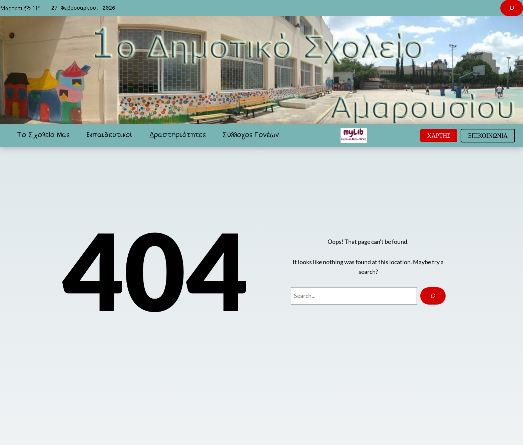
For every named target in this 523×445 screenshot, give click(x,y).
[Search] (433, 296)
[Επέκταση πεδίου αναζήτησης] (511, 8)
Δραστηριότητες (177, 135)
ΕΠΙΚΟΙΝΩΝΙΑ (488, 135)
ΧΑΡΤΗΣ (438, 135)
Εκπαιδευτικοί (109, 135)
